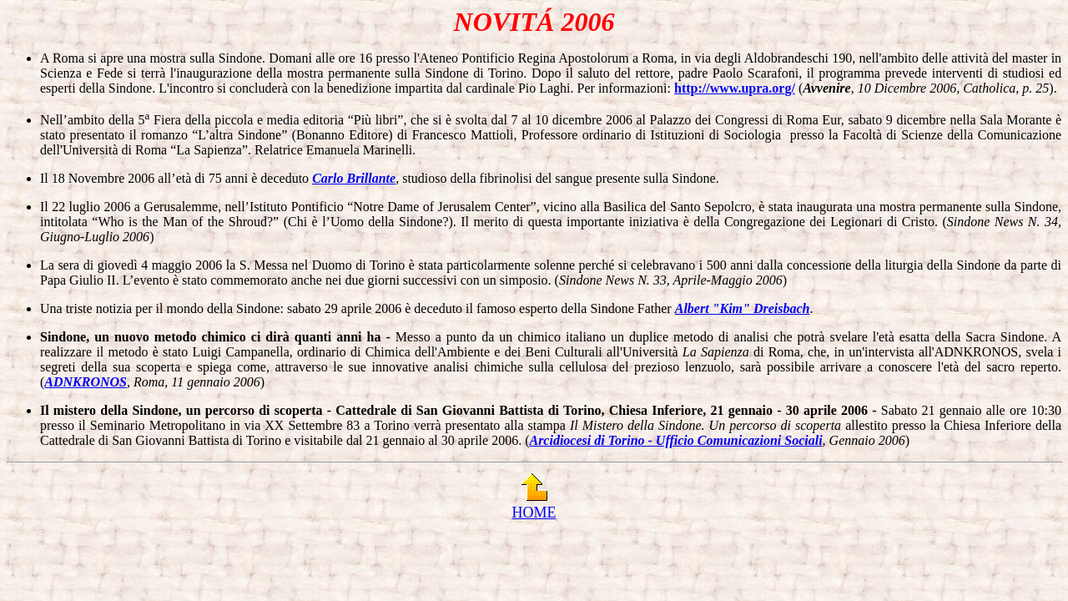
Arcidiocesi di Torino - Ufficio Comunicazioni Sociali (675, 440)
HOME (534, 512)
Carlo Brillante (353, 178)
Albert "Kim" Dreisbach (742, 308)
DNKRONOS (90, 382)
